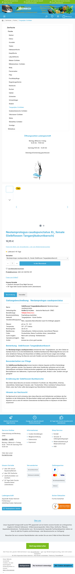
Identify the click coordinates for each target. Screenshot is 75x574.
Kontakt (56, 434)
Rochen (11, 89)
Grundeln (12, 42)
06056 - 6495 (8, 439)
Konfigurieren (24, 565)
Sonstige (12, 125)
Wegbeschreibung (35, 437)
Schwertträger (13, 100)
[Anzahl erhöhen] (17, 263)
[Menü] (4, 17)
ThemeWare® (59, 555)
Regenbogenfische (15, 82)
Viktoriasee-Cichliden (16, 114)
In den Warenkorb (40, 263)
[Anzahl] (12, 263)
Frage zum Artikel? (12, 277)
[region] (37, 207)
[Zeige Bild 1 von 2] (40, 225)
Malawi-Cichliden (14, 60)
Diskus (11, 39)
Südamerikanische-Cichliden (18, 111)
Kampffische (13, 53)
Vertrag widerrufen (37, 546)
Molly (10, 67)
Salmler (11, 93)
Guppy (11, 46)
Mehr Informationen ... (8, 571)
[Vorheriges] (16, 207)
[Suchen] (46, 17)
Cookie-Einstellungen (36, 434)
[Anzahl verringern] (8, 263)
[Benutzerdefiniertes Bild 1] (61, 506)
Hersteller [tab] (22, 294)
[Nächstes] (67, 207)
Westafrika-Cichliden (15, 122)
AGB (55, 446)
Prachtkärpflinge (14, 78)
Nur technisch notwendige (42, 565)
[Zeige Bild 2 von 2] (43, 225)
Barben (11, 35)
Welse (11, 118)
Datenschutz (33, 439)
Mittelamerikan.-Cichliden (17, 64)
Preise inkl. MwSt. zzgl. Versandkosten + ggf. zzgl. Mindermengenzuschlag (28, 247)
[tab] (10, 294)
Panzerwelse (13, 71)
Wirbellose (11, 129)
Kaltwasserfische (14, 49)
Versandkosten (34, 552)
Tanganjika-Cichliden (16, 107)
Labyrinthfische (14, 57)
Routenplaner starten (11, 508)
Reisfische (12, 85)
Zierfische (11, 28)
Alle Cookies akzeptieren (63, 565)
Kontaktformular (7, 455)
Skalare (11, 104)
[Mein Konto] (58, 17)
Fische (10, 31)
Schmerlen (12, 96)
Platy (10, 75)
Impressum (32, 442)
